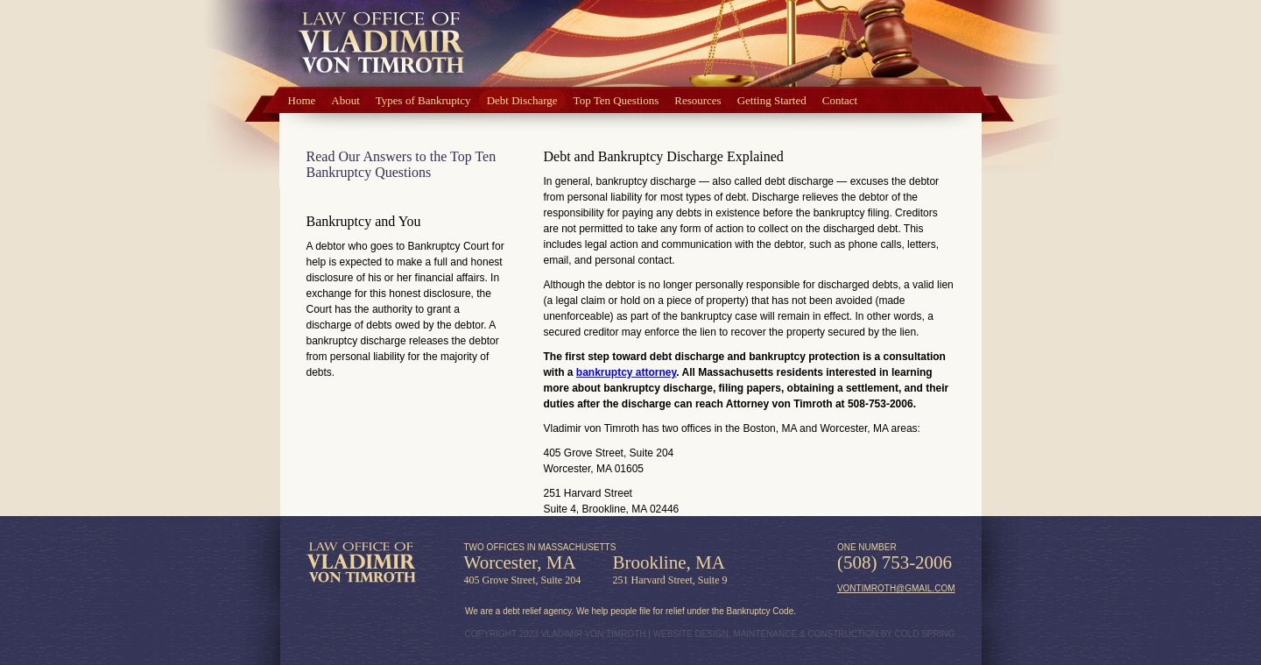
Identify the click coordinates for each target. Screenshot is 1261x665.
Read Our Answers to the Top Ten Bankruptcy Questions (401, 164)
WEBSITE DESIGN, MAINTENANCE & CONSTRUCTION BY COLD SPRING (804, 634)
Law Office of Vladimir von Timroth (361, 562)
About (345, 100)
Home (302, 100)
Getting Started (772, 100)
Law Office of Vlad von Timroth (381, 44)
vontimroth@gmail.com (896, 588)
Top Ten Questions (616, 100)
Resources (697, 100)
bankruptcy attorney (626, 372)
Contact (839, 100)
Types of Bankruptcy (423, 100)
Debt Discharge (522, 100)
